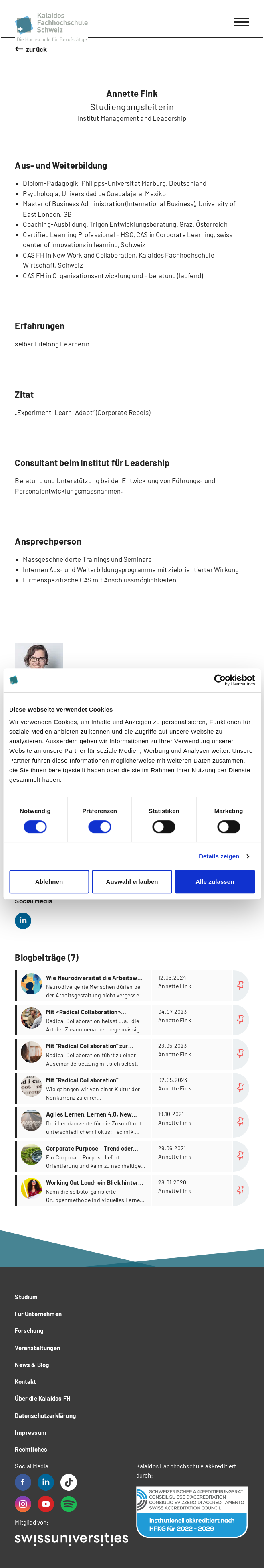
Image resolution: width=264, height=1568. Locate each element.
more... (133, 985)
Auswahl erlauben (132, 881)
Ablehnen (49, 881)
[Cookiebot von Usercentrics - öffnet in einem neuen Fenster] (220, 680)
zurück (36, 49)
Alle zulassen (214, 881)
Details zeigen (219, 856)
